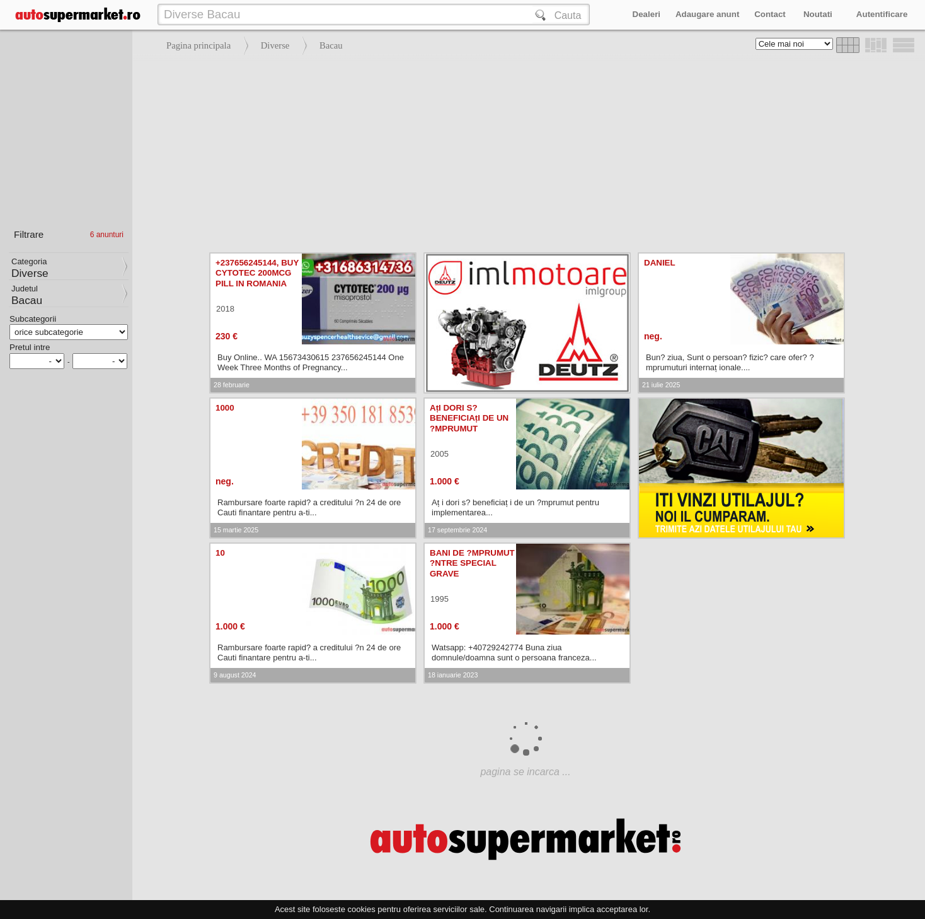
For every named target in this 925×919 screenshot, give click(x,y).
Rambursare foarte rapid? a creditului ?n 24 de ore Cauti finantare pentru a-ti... (309, 507)
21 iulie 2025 (661, 385)
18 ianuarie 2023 (453, 675)
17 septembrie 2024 (457, 530)
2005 (439, 454)
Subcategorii (32, 319)
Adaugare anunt (707, 14)
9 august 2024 (235, 675)
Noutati (817, 14)
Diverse (275, 45)
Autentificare (881, 14)
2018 (225, 308)
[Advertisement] (525, 151)
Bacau (331, 45)
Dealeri (646, 14)
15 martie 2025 (236, 530)
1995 (439, 599)
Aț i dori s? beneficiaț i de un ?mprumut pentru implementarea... (515, 507)
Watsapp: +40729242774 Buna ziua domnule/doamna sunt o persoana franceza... (514, 652)
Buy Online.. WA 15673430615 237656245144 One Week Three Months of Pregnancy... (310, 362)
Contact (770, 14)
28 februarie (232, 385)
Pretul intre (29, 347)
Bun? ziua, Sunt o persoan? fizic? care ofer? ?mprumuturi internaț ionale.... (730, 362)
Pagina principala (198, 45)
